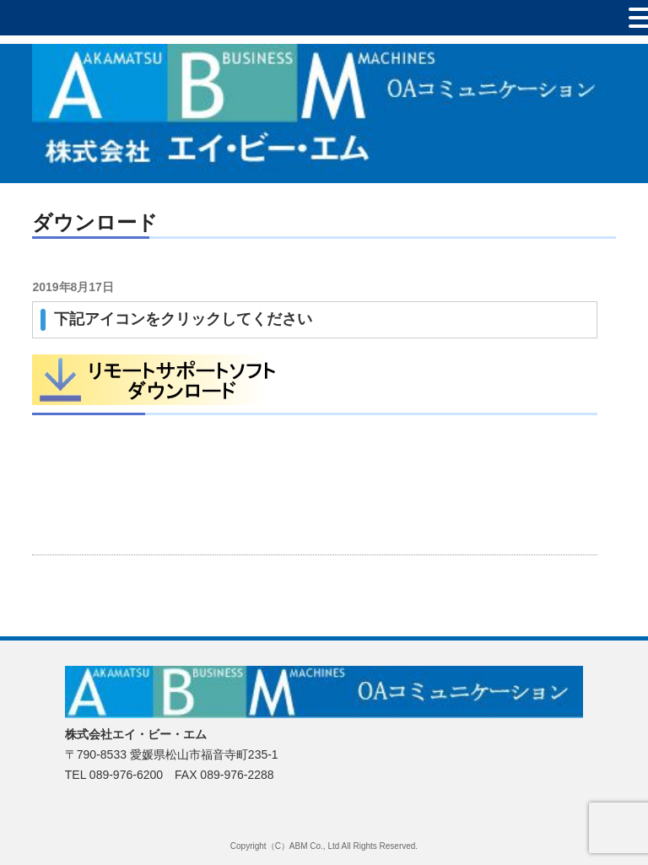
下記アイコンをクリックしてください (183, 319)
